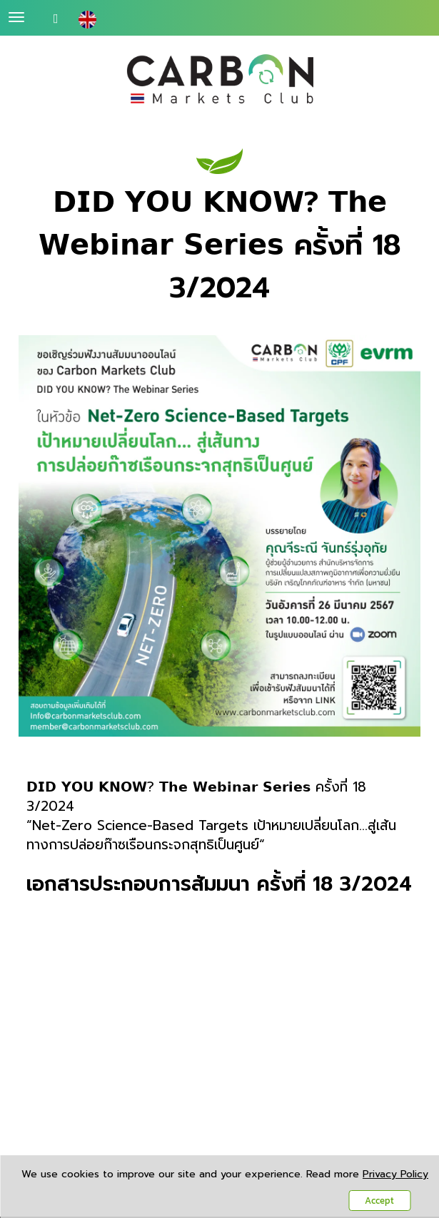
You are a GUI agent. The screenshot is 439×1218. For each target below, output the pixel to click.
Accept (379, 1200)
